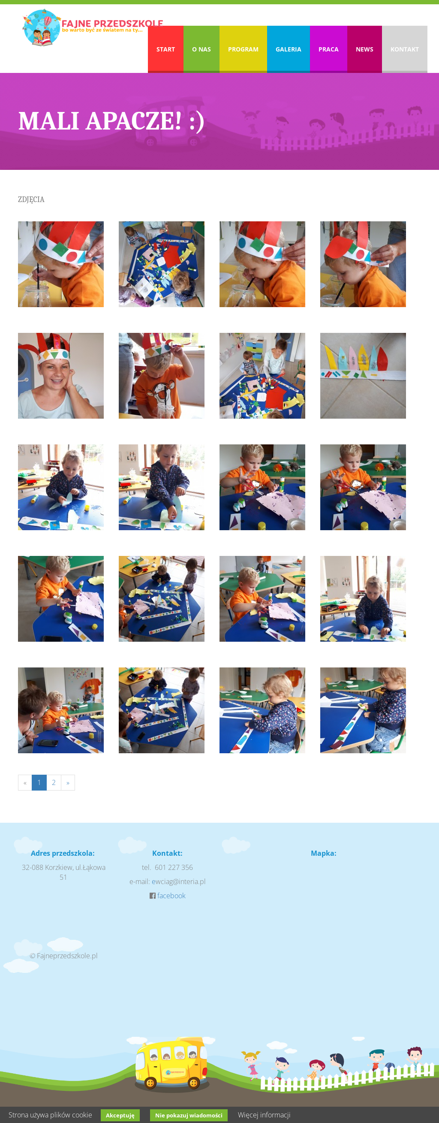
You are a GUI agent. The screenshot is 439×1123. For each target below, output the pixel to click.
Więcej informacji (264, 1115)
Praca (329, 49)
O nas (201, 49)
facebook (171, 895)
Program (243, 49)
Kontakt (405, 49)
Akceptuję (120, 1115)
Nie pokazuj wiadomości (189, 1115)
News (364, 49)
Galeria (288, 49)
